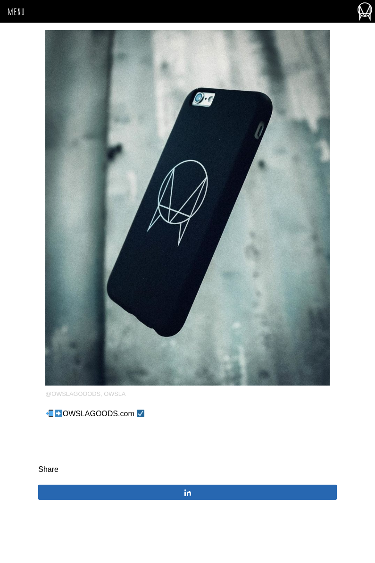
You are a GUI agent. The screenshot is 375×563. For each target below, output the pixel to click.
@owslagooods (72, 393)
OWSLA (114, 393)
